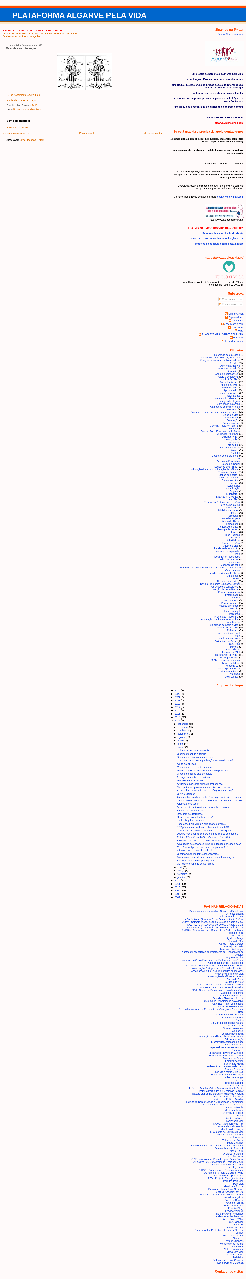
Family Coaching (234, 1061)
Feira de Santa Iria (230, 504)
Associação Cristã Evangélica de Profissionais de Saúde (213, 960)
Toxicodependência (227, 657)
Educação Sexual (227, 472)
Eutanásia (231, 494)
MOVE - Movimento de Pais (228, 1123)
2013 (178, 720)
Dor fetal (235, 453)
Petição (234, 608)
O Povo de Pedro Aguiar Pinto (227, 1164)
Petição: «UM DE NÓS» (190, 810)
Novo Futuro (237, 1151)
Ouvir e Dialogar (186, 794)
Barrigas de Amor (234, 982)
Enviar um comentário (17, 127)
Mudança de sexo (230, 564)
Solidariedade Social (226, 641)
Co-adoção (232, 420)
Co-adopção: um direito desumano (195, 767)
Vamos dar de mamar (232, 1243)
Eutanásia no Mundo (227, 496)
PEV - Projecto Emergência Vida (225, 1178)
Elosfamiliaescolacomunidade (227, 1042)
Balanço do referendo (226, 398)
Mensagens (227, 299)
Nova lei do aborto (32, 109)
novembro (183, 727)
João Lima (237, 320)
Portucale (238, 337)
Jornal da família (234, 1107)
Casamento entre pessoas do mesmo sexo (213, 412)
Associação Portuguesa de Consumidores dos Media (215, 965)
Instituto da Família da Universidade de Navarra (218, 1093)
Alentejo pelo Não (233, 946)
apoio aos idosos (229, 393)
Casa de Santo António (231, 1006)
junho (180, 743)
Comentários (227, 304)
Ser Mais (239, 1224)
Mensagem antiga (153, 133)
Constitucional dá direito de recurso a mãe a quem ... (205, 830)
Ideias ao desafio (234, 1085)
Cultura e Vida (229, 436)
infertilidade (233, 540)
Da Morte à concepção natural (227, 1022)
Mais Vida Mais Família (230, 1126)
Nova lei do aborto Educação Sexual (220, 357)
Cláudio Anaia (236, 313)
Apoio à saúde (229, 387)
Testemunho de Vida (226, 654)
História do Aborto (230, 521)
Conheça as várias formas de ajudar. (21, 36)
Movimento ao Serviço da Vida (227, 1132)
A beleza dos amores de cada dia (195, 850)
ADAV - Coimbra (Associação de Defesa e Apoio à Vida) (213, 922)
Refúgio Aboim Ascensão (230, 1213)
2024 (178, 697)
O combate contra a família (191, 754)
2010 (178, 887)
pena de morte (230, 600)
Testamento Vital (231, 652)
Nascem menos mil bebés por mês (196, 817)
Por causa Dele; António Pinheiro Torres (221, 1194)
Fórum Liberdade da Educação (226, 1074)
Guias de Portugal (234, 1077)
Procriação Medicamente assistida (219, 619)
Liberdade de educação (225, 548)
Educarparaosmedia (233, 1033)
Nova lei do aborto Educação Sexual (220, 584)
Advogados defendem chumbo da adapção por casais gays (209, 843)
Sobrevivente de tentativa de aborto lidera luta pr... (204, 807)
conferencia (232, 428)
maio (180, 747)
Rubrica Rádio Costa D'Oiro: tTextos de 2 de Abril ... (205, 837)
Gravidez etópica (230, 518)
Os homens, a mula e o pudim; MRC (223, 1172)
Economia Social (231, 464)
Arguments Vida (235, 957)
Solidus (240, 1232)
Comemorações (231, 423)
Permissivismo (229, 603)
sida (237, 635)
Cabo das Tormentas (232, 992)
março (181, 870)
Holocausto (232, 524)
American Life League (232, 949)
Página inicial (86, 133)
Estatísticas (233, 485)
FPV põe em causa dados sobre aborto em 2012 (203, 827)
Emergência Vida (234, 1044)
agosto (181, 737)
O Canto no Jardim (233, 1153)
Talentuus (238, 1238)
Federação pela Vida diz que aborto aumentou (202, 824)
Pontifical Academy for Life (229, 1192)
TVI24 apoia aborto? (229, 668)
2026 (178, 690)
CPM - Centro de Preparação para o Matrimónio (217, 990)
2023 (178, 700)
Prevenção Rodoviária (226, 616)
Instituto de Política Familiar (228, 1099)
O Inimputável (236, 1156)
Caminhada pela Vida (232, 995)
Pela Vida (238, 1183)
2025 (178, 694)
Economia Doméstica (228, 461)
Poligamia (234, 614)
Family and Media (233, 1063)
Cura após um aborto (232, 1017)
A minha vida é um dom (231, 916)
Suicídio (234, 646)
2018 (178, 703)
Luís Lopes (237, 327)
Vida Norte (238, 1246)
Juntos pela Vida (231, 543)
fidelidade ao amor (228, 510)
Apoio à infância (228, 382)
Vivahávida (238, 1257)
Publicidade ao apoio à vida (223, 624)
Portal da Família (234, 1202)
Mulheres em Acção (233, 1140)
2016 (178, 710)
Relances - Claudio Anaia (229, 1216)
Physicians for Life (234, 1186)
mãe (237, 554)
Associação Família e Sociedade (225, 962)
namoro (235, 578)
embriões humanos (229, 477)
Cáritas (239, 1020)
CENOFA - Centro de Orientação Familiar (221, 987)
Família (233, 499)
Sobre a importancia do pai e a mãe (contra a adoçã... (206, 790)
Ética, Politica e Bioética (230, 1262)
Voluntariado (231, 676)
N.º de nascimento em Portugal (23, 95)
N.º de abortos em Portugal (21, 100)
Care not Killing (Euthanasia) (228, 1003)
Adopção (232, 371)
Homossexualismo (233, 1082)
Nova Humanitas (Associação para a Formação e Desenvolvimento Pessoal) (217, 1147)
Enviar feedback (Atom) (32, 140)
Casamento (231, 409)
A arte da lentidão (186, 764)
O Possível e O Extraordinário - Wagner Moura (218, 1162)
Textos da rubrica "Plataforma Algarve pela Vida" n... (205, 770)
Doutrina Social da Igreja (225, 455)
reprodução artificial (229, 633)
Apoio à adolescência (227, 374)
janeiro (181, 877)
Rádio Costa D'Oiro (232, 1219)
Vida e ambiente (230, 671)
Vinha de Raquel (235, 1254)
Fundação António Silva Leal (228, 1072)
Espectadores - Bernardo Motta (226, 1047)
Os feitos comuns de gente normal (195, 863)
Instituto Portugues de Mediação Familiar (221, 1091)
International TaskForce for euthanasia (223, 1104)
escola (235, 483)
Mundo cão (232, 575)
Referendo (232, 630)
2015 (178, 713)
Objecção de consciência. (224, 589)
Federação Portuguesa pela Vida (222, 502)
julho (180, 740)
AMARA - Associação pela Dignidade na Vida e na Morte (213, 930)
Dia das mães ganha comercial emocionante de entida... (207, 833)
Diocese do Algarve (233, 1028)
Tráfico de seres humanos (226, 660)
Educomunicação (234, 1039)
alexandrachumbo (233, 341)
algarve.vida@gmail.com (230, 196)
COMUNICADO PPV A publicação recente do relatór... (206, 760)
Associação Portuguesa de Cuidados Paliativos (218, 968)
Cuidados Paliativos (227, 434)
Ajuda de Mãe (236, 941)
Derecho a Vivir (235, 1025)
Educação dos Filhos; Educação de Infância (214, 469)
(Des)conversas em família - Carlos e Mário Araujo (216, 911)
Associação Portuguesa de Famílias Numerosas (217, 971)
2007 (178, 897)
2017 (178, 707)
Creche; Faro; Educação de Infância (220, 431)
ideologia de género (227, 529)
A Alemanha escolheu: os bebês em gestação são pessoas (209, 797)
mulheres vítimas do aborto (225, 573)
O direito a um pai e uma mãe (193, 750)
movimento (234, 562)
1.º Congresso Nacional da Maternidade (218, 360)
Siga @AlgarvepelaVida (231, 34)
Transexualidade (231, 663)
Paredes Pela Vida (233, 1181)
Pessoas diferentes (228, 605)
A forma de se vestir (188, 803)
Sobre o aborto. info (232, 1227)
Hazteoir (238, 1080)
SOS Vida (234, 644)
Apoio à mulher (229, 384)
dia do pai (233, 444)
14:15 (34, 105)
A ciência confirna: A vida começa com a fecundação (205, 857)
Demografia (18, 109)
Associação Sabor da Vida (229, 973)
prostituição (233, 622)
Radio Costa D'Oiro (227, 627)
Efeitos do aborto (228, 474)
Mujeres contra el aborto (230, 1134)
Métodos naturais (229, 559)
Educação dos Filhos (225, 466)
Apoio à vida (230, 390)
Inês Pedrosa (232, 534)
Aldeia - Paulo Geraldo (231, 943)
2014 (178, 717)
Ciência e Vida (230, 414)
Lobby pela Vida (235, 1121)
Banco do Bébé (235, 979)
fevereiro (182, 873)
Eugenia (233, 491)
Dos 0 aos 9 (237, 1031)
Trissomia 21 (231, 665)
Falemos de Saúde (233, 1058)
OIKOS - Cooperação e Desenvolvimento (221, 1170)
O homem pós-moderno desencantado (198, 854)
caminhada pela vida (228, 404)
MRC (241, 330)
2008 (178, 894)
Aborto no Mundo (227, 368)
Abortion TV (237, 935)
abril (180, 867)
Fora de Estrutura (234, 1069)
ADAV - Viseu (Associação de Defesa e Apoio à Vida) (214, 927)
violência (235, 674)
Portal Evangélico (234, 1197)
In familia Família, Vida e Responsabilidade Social (216, 1088)
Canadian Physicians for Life (228, 998)
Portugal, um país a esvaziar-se (194, 777)
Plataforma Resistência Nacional (226, 1189)
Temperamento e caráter (190, 780)
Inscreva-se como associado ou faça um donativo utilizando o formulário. (40, 33)
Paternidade (231, 594)
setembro (182, 733)
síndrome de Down (229, 638)
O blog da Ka (236, 1167)
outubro (182, 730)
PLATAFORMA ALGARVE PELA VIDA (79, 15)
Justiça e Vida (230, 545)
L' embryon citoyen (233, 1112)
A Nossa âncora (234, 913)
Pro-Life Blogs (235, 1208)
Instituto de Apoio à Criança (229, 1096)
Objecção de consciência (224, 586)
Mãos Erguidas (235, 1142)
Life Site (239, 1115)
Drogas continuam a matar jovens (195, 757)
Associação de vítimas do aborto (226, 976)
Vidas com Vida (235, 1252)
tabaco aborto (232, 649)
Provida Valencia (234, 1211)
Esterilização (233, 488)
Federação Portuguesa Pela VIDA (225, 1066)
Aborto (233, 363)
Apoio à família (229, 379)
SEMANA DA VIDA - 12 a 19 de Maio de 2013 (202, 840)
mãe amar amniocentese (226, 556)
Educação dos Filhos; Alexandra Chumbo (221, 1036)
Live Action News (234, 1118)
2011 (178, 884)
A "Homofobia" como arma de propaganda (200, 784)
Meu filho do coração (232, 1129)
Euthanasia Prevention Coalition (226, 1052)
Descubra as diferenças (21, 48)
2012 (178, 880)
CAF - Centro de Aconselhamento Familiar (220, 984)
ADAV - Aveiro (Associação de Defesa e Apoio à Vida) (214, 919)
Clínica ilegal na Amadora (191, 820)
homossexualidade (228, 526)
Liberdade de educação (227, 354)
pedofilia (235, 597)
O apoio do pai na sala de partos (194, 773)
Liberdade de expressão (227, 551)
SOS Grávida (236, 1222)
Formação (232, 515)
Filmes (234, 513)
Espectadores (236, 317)
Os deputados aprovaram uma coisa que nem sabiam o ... (208, 787)
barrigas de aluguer (229, 401)
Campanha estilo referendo (225, 406)
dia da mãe (234, 442)
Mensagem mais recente (15, 133)
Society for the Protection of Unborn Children (219, 1230)
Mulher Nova (236, 1137)
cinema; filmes (230, 417)
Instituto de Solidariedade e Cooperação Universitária (215, 1102)
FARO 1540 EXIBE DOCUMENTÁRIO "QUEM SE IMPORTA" (210, 800)
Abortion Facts (236, 932)
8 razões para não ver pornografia (195, 860)
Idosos (234, 532)
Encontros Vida (230, 480)
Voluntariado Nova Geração (228, 1260)
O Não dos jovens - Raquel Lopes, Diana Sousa (217, 1159)
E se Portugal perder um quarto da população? (202, 847)
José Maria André (234, 324)
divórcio (234, 450)
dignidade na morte (229, 447)
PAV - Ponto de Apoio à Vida (228, 1175)
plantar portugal (231, 611)
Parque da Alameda (229, 592)
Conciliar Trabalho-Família (224, 425)
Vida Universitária (233, 1249)
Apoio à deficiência (228, 376)
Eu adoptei (238, 1050)
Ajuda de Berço (235, 938)
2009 (178, 890)
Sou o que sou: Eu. (233, 1235)
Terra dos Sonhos (234, 1241)
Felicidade (231, 507)
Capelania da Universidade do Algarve (222, 1001)
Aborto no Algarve (230, 365)
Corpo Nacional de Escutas (229, 1014)
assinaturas (233, 395)
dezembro (183, 724)
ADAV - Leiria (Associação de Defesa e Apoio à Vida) (215, 924)
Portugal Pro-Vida (234, 1205)
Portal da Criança (234, 1200)
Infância (235, 537)
